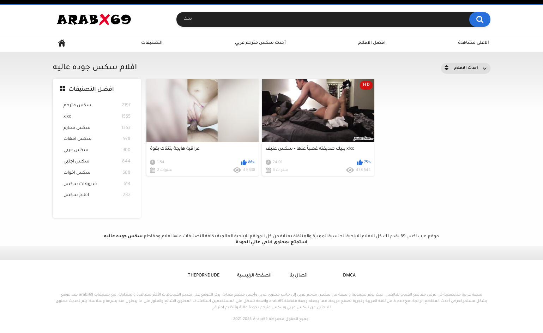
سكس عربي (97, 151)
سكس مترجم (97, 106)
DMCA (349, 275)
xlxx (97, 117)
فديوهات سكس (97, 185)
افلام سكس (97, 195)
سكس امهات (97, 139)
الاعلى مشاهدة (473, 43)
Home (62, 43)
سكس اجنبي (97, 162)
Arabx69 (260, 319)
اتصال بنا (298, 275)
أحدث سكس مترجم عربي (260, 43)
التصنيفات (152, 43)
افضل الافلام (372, 43)
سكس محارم (97, 128)
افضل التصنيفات (91, 90)
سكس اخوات (97, 173)
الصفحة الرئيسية (254, 275)
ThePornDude (203, 275)
